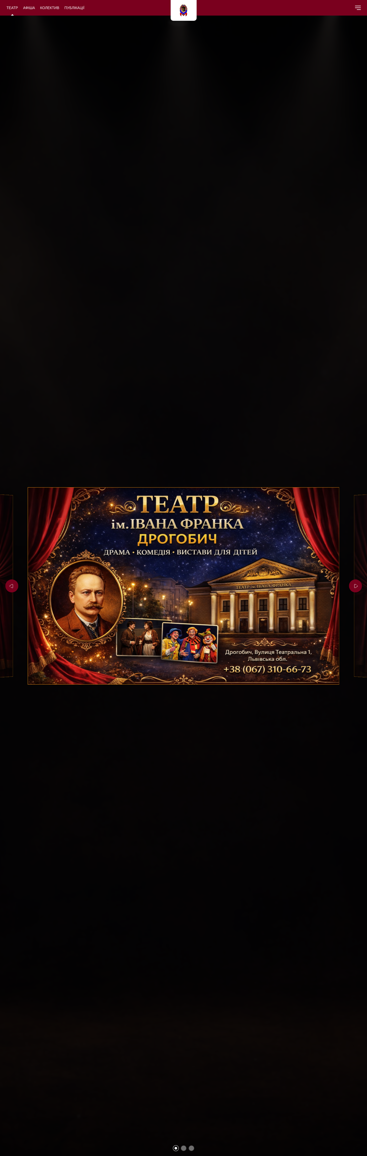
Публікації (74, 7)
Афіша (29, 7)
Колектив (49, 7)
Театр (12, 7)
